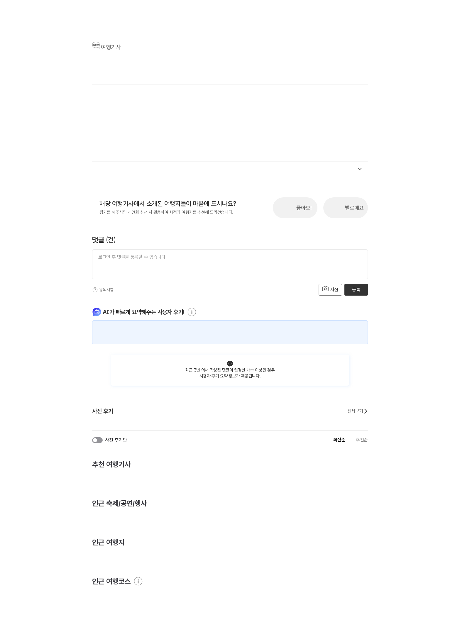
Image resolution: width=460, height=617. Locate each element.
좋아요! (304, 208)
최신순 (339, 440)
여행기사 (111, 47)
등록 (356, 289)
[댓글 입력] (230, 264)
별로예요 (354, 208)
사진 (330, 289)
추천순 (362, 440)
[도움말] (95, 290)
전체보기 (357, 411)
